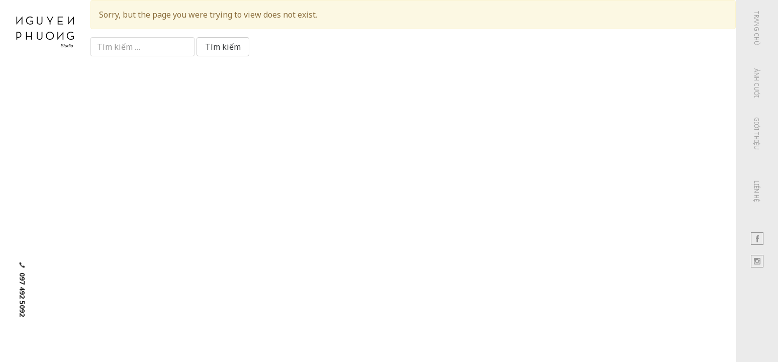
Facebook (757, 238)
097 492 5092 (22, 295)
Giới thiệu (756, 133)
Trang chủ (756, 28)
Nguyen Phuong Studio (45, 30)
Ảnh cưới (756, 83)
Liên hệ (756, 191)
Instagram (757, 261)
